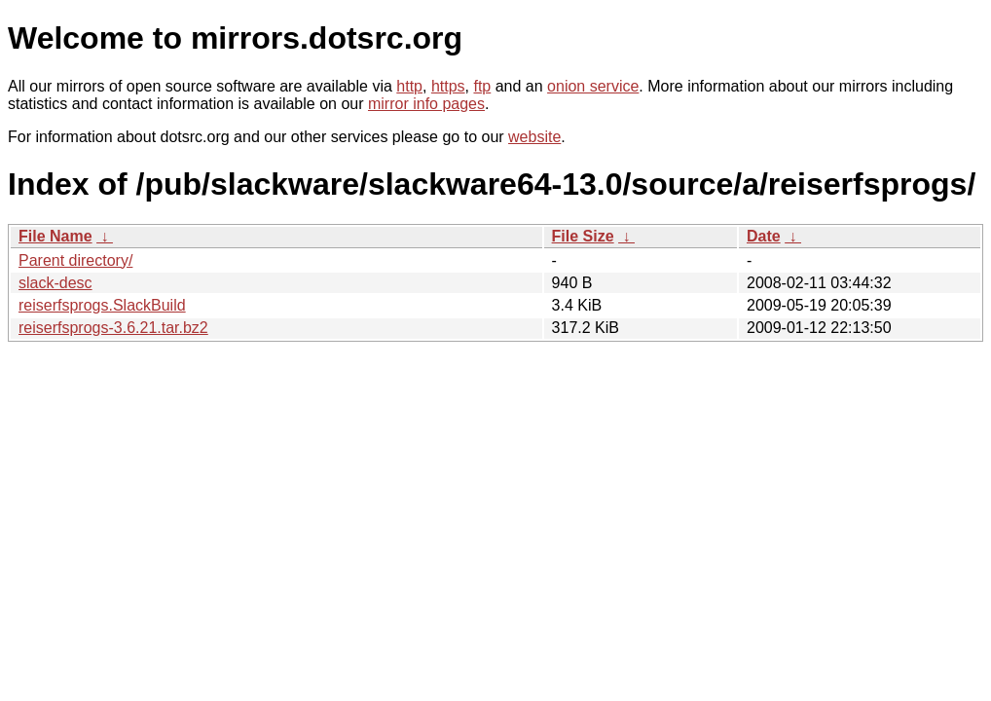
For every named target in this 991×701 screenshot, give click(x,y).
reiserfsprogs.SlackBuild (102, 305)
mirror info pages (426, 103)
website (534, 137)
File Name (55, 236)
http (409, 86)
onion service (593, 86)
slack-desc (55, 283)
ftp (482, 86)
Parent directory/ (75, 260)
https (448, 86)
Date (764, 236)
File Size (583, 236)
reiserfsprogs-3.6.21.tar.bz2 (113, 327)
